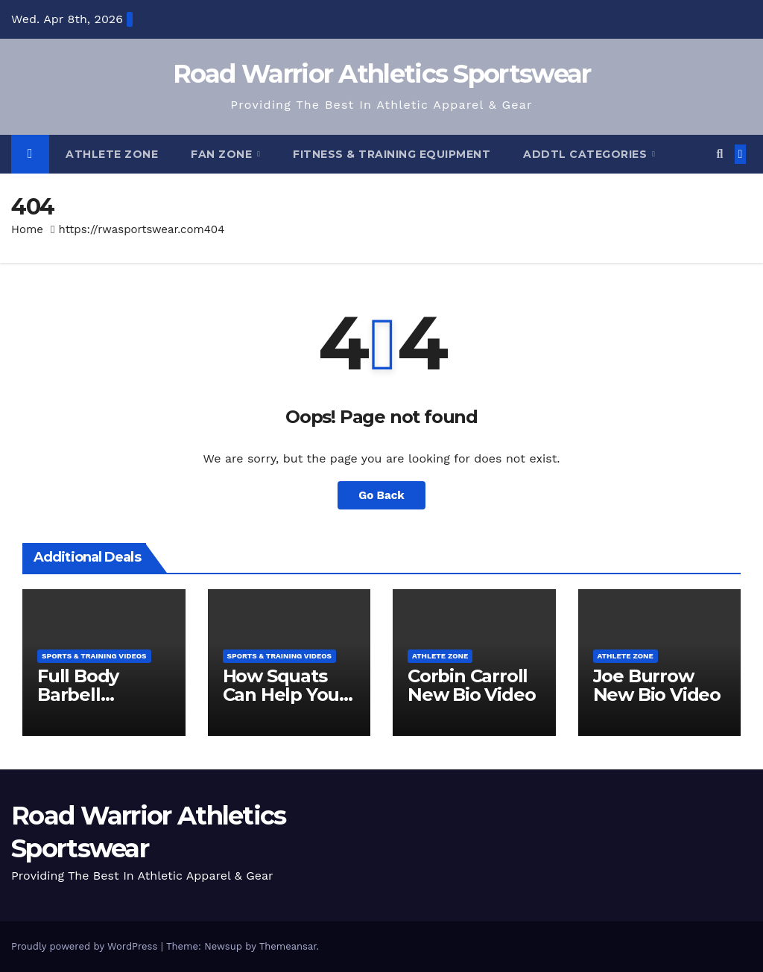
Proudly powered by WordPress (86, 946)
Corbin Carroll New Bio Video (471, 685)
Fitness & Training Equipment (391, 154)
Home (27, 229)
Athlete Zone (112, 154)
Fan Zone (223, 154)
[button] (719, 154)
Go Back (381, 495)
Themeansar (288, 946)
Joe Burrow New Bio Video (657, 685)
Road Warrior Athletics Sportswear (382, 73)
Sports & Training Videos (94, 656)
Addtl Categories (586, 154)
